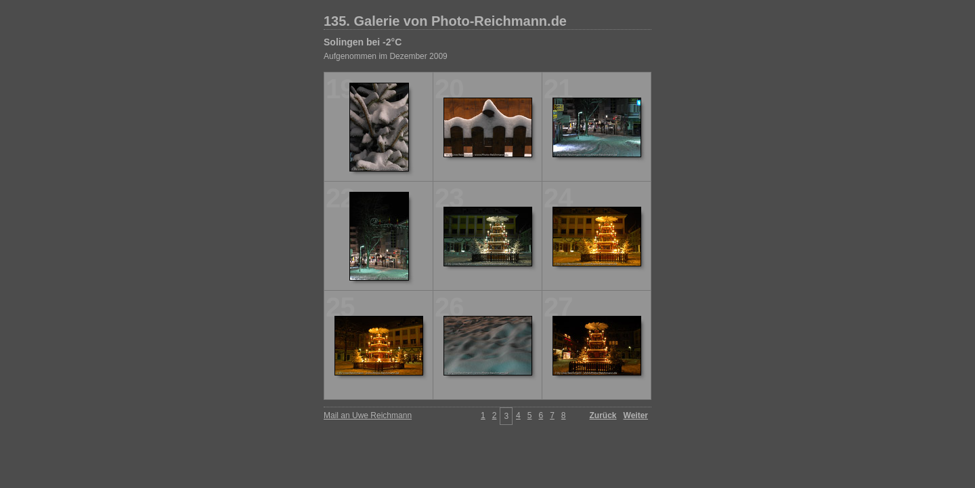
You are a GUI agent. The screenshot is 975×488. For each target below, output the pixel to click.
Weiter (636, 415)
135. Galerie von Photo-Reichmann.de (445, 21)
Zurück (603, 415)
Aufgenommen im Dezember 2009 (386, 56)
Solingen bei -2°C (363, 42)
